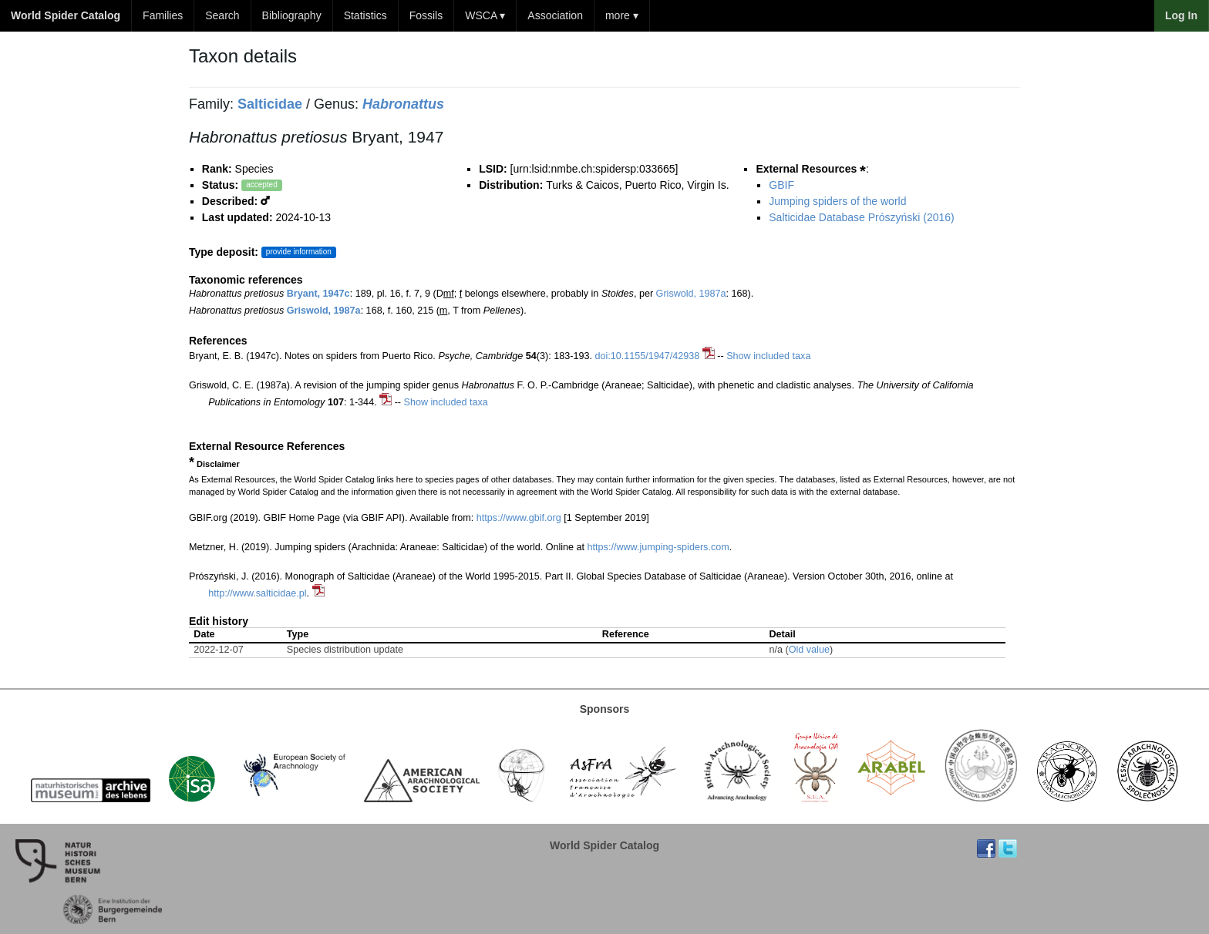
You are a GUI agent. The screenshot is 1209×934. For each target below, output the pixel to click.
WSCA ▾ (485, 15)
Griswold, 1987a (691, 293)
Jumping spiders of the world (837, 201)
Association (555, 15)
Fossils (426, 15)
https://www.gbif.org (519, 517)
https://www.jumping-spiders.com (658, 547)
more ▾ (621, 15)
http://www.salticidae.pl (257, 593)
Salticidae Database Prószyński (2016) (861, 217)
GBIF (781, 185)
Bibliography (292, 15)
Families (163, 15)
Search (222, 15)
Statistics (365, 15)
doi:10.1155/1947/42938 (646, 356)
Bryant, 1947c (318, 293)
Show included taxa (768, 356)
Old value (809, 649)
